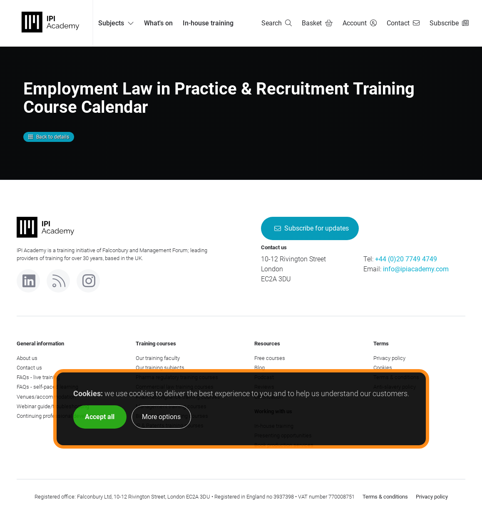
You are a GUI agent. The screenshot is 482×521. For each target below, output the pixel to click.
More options (161, 417)
